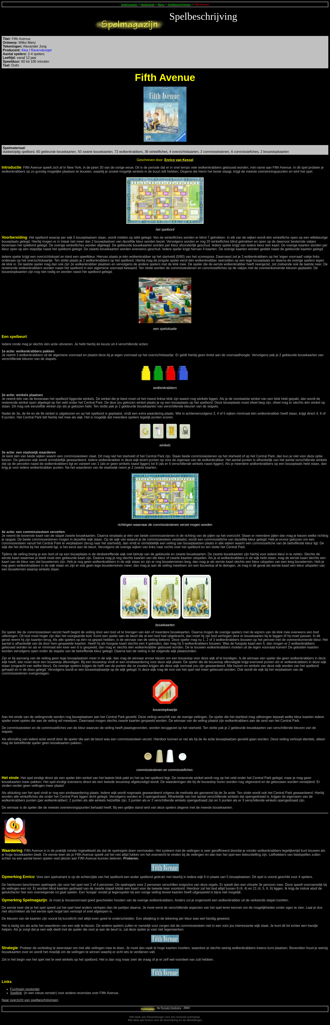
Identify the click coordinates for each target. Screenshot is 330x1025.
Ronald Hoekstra (171, 1007)
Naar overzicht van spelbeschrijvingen (30, 1000)
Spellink (16, 993)
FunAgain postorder (25, 989)
